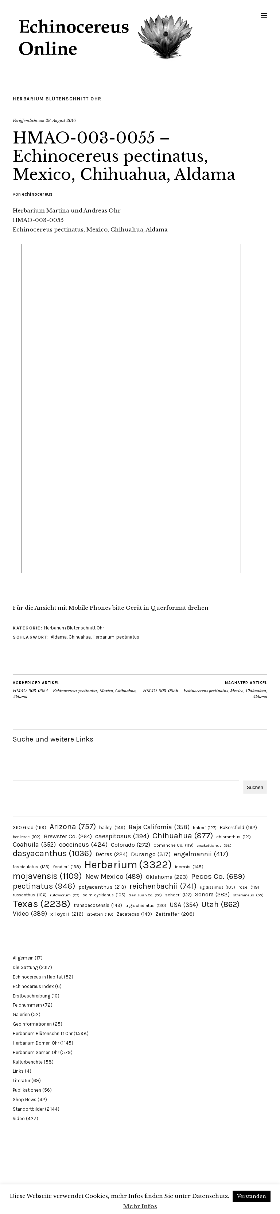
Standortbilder (28, 1109)
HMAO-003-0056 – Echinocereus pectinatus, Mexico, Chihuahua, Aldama (203, 689)
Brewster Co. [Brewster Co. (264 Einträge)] (68, 836)
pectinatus (127, 637)
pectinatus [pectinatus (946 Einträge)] (44, 886)
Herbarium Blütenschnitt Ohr (57, 99)
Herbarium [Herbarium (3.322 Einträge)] (128, 864)
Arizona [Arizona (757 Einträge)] (73, 826)
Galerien (21, 1014)
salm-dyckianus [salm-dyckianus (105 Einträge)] (104, 895)
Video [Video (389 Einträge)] (30, 913)
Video (19, 1118)
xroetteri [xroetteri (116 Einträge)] (100, 914)
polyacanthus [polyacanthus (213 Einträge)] (102, 887)
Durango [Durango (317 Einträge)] (151, 854)
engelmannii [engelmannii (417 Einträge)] (201, 854)
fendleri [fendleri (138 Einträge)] (67, 866)
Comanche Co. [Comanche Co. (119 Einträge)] (173, 845)
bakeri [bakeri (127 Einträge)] (205, 827)
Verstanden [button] (251, 1196)
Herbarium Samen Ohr (36, 1052)
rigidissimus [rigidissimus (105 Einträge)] (217, 887)
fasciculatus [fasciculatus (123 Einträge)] (31, 866)
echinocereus (37, 194)
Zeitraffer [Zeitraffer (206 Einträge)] (174, 914)
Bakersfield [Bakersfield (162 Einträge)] (238, 827)
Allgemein (23, 958)
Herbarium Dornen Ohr (36, 1043)
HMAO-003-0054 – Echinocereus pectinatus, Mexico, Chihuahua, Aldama (76, 689)
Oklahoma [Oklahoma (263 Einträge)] (167, 876)
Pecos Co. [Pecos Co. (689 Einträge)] (218, 876)
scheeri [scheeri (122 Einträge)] (178, 894)
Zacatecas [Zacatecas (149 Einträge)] (134, 914)
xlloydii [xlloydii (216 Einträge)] (66, 914)
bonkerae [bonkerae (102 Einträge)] (26, 837)
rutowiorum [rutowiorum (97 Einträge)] (64, 895)
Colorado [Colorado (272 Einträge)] (130, 844)
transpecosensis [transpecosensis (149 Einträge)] (98, 905)
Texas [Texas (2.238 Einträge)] (41, 903)
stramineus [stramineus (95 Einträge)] (248, 895)
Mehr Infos (140, 1206)
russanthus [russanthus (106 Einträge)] (30, 895)
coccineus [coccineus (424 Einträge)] (83, 844)
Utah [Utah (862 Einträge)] (220, 904)
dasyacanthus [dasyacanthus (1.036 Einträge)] (52, 853)
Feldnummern (27, 1005)
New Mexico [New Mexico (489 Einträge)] (114, 876)
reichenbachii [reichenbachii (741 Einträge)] (163, 886)
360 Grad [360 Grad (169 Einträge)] (29, 827)
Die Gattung (25, 967)
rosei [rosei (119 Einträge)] (248, 887)
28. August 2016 (61, 120)
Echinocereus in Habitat (38, 977)
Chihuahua (80, 637)
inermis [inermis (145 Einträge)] (189, 866)
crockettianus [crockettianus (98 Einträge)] (214, 845)
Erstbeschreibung (31, 996)
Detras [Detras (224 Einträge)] (112, 854)
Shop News (24, 1099)
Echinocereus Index (33, 986)
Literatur (21, 1080)
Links (18, 1071)
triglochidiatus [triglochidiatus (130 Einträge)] (145, 905)
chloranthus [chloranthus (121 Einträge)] (233, 836)
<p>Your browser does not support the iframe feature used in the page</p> (131, 417)
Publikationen (27, 1090)
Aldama (59, 637)
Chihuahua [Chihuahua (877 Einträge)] (182, 835)
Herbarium (103, 637)
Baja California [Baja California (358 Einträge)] (159, 827)
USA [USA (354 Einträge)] (184, 904)
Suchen (255, 787)
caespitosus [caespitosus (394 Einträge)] (122, 836)
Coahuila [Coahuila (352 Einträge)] (34, 844)
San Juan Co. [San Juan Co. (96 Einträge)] (145, 895)
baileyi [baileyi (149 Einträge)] (112, 827)
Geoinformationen (32, 1024)
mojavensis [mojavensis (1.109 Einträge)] (47, 876)
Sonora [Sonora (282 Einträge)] (212, 894)
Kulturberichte (28, 1062)
